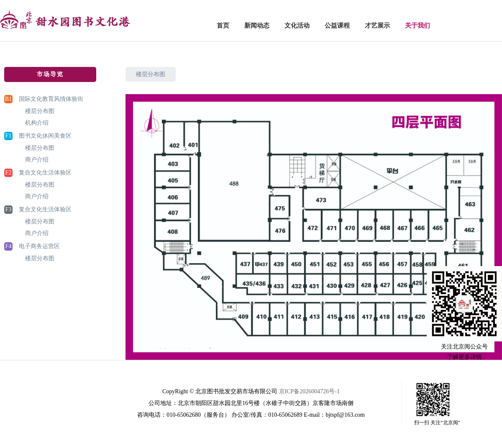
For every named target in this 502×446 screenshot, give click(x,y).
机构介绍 (37, 123)
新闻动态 (256, 25)
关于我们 (417, 25)
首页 (223, 25)
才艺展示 (377, 25)
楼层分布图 (39, 111)
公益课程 (337, 25)
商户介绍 (37, 159)
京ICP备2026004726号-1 (309, 391)
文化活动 (297, 25)
